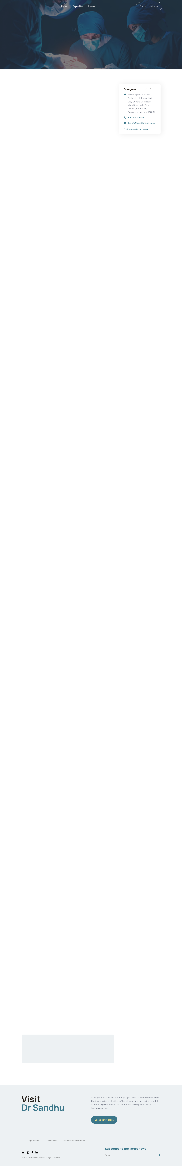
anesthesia (63, 560)
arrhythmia (51, 781)
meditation (53, 894)
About (64, 6)
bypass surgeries (42, 165)
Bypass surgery (29, 150)
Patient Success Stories (74, 1141)
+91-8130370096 (136, 117)
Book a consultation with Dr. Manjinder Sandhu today (45, 1009)
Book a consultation (149, 6)
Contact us (67, 1055)
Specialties (34, 1141)
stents (66, 222)
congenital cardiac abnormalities (89, 460)
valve (71, 141)
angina (66, 213)
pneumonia (61, 751)
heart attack (55, 218)
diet (34, 880)
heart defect (54, 248)
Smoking (44, 890)
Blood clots (30, 741)
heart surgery (34, 138)
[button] (78, 6)
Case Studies (51, 1141)
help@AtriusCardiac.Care (141, 123)
